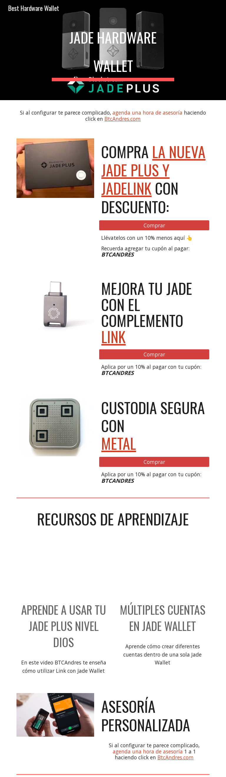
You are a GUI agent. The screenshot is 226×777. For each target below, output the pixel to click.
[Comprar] (154, 225)
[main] (112, 50)
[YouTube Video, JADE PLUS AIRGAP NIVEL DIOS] (63, 571)
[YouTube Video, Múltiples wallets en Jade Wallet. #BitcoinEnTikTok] (162, 571)
